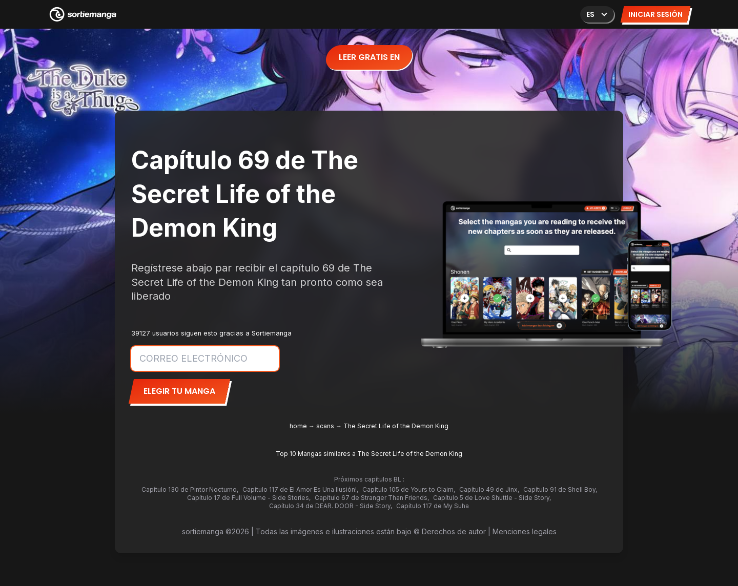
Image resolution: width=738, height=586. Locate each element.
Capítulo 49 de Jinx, (489, 489)
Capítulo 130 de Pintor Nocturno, (189, 489)
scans (325, 426)
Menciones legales (525, 531)
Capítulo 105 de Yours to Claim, (408, 489)
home (298, 426)
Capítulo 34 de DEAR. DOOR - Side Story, (330, 506)
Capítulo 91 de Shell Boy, (560, 489)
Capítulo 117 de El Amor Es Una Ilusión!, (300, 489)
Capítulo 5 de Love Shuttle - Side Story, (492, 497)
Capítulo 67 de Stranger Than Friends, (372, 497)
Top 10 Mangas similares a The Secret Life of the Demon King (369, 453)
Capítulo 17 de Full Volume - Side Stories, (249, 497)
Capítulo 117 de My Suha (432, 506)
